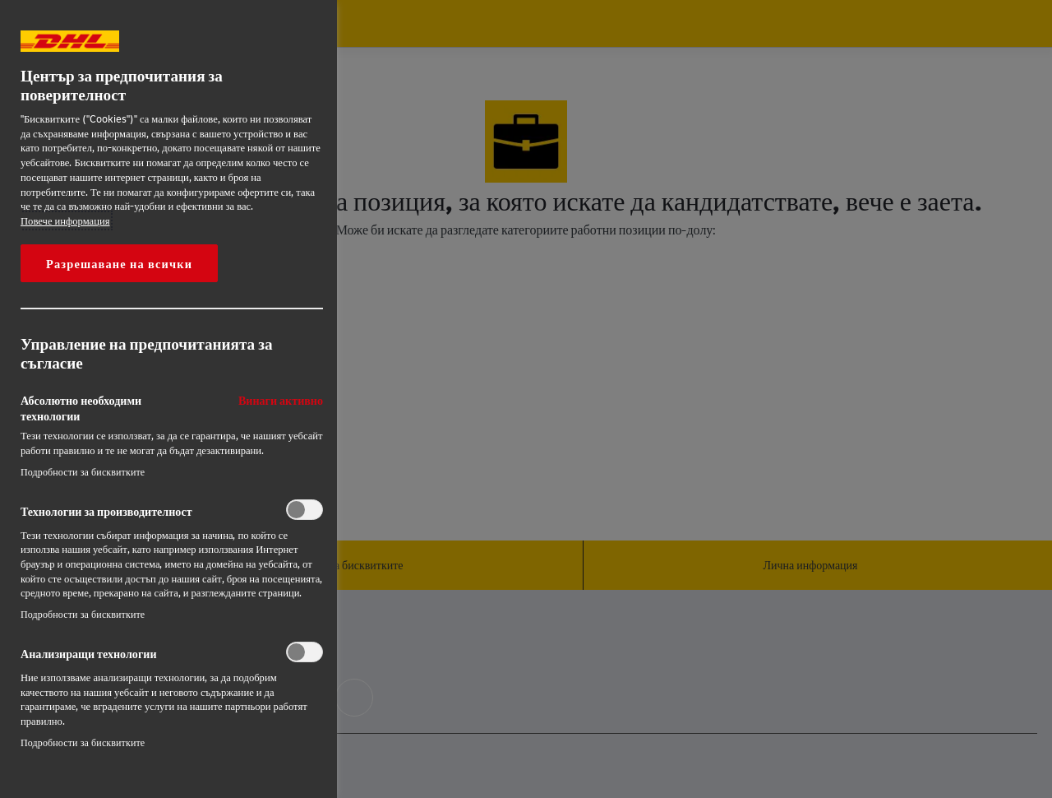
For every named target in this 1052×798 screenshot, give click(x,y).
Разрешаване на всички (119, 263)
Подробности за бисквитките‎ (83, 472)
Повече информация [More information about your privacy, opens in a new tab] (65, 220)
